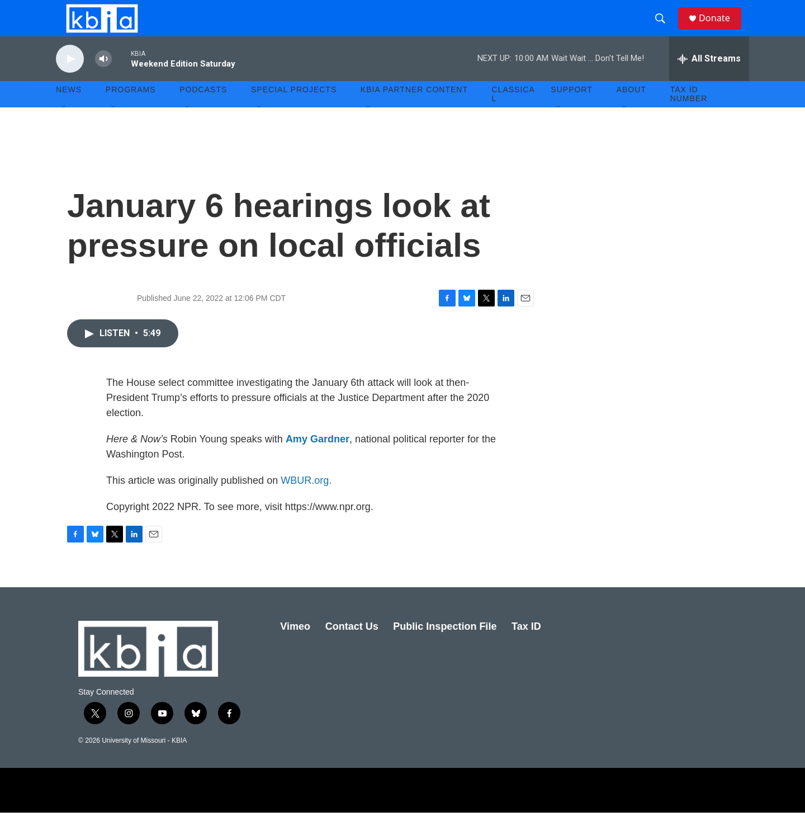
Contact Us (351, 648)
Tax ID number (689, 116)
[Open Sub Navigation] (64, 129)
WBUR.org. (306, 502)
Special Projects (294, 111)
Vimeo (295, 648)
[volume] (103, 81)
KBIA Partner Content (414, 111)
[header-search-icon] (664, 30)
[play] (70, 81)
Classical (513, 116)
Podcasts (203, 111)
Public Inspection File (444, 648)
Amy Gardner (317, 461)
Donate (720, 29)
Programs (131, 111)
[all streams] (709, 81)
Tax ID (526, 648)
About (631, 111)
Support (571, 111)
